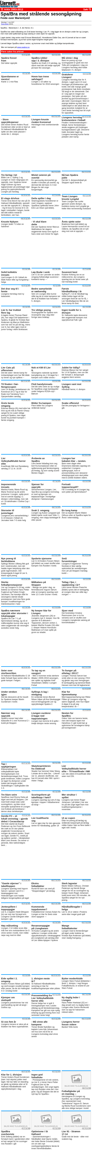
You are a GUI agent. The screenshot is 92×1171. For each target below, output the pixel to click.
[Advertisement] (46, 154)
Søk (87, 9)
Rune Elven (5, 24)
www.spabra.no (23, 47)
